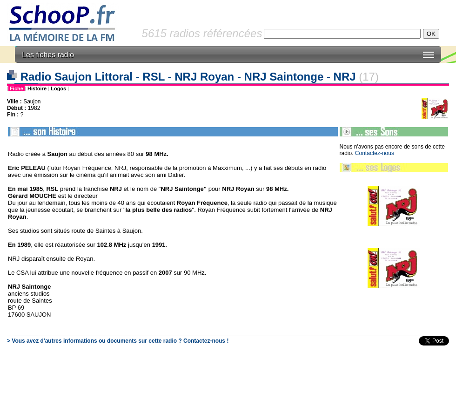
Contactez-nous (374, 153)
